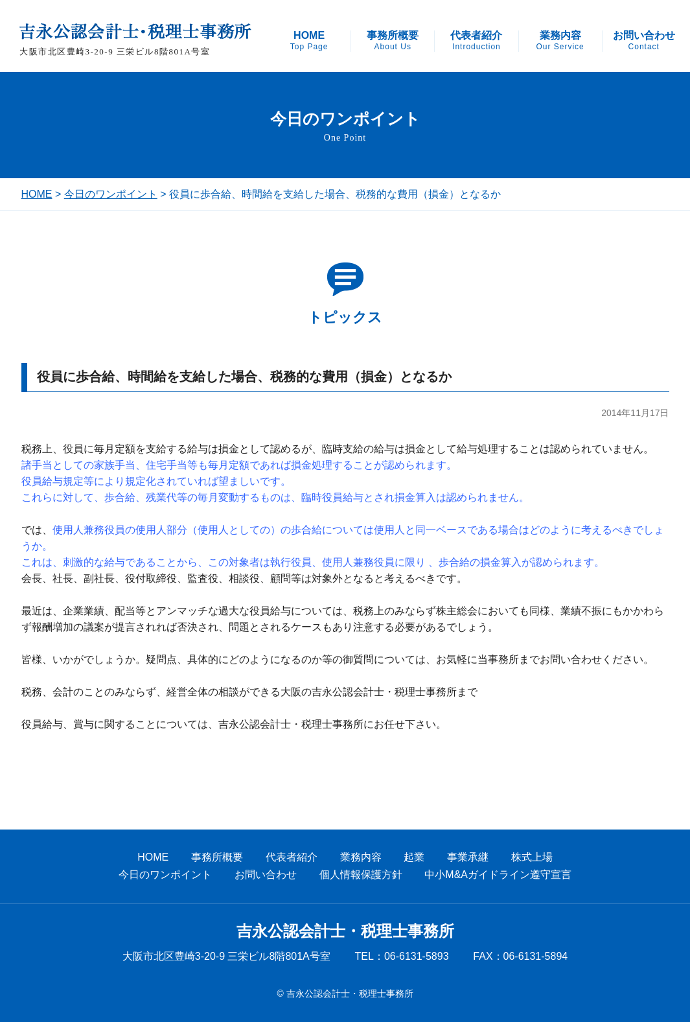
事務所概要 (393, 40)
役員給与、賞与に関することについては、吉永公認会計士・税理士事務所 (192, 724)
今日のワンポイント (110, 194)
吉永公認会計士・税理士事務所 (345, 931)
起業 (414, 857)
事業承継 (468, 857)
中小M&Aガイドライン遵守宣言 (497, 874)
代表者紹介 (476, 40)
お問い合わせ (644, 40)
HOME (309, 40)
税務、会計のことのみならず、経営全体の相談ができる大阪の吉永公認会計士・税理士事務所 (239, 691)
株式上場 (532, 857)
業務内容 (560, 40)
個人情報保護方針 (360, 874)
